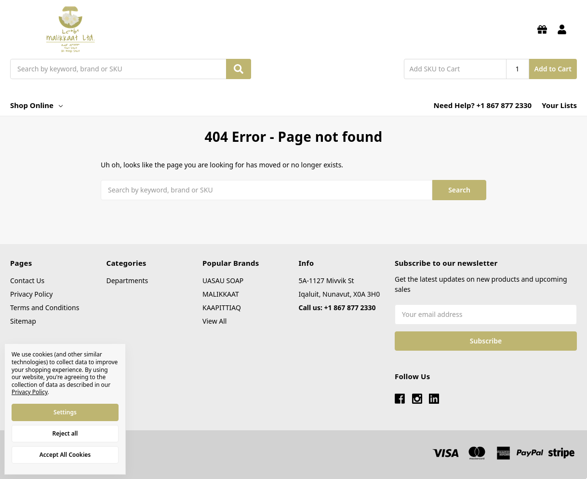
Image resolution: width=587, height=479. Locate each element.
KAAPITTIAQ (221, 307)
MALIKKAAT (220, 294)
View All (214, 321)
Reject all (65, 433)
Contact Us (27, 280)
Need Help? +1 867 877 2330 (483, 105)
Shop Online (36, 105)
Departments (127, 280)
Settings (65, 412)
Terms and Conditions (44, 307)
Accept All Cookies (65, 455)
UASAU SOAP (222, 280)
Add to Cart (553, 68)
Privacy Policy (31, 294)
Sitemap (23, 321)
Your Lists (559, 105)
